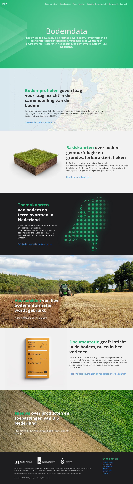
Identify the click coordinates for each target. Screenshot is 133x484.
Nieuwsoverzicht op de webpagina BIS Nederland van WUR (42, 432)
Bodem (4, 4)
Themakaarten (79, 4)
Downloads (113, 4)
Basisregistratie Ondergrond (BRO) (40, 116)
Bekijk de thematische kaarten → (35, 244)
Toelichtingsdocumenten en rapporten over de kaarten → (97, 375)
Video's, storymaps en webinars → (32, 317)
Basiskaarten (65, 4)
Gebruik (90, 4)
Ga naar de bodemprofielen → (40, 122)
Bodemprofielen (51, 4)
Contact (123, 4)
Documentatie (101, 4)
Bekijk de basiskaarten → (79, 177)
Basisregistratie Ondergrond (72, 473)
